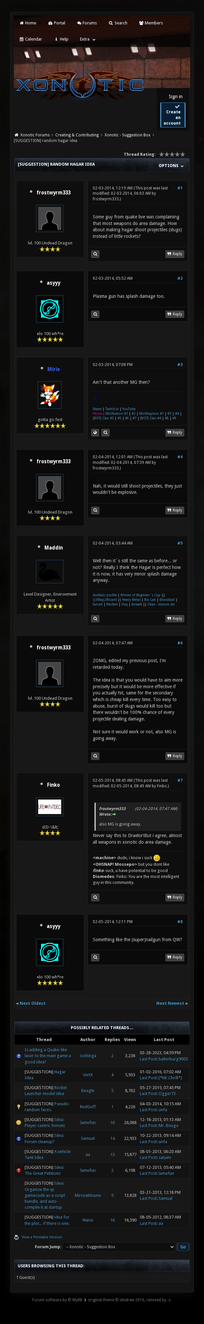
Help (61, 39)
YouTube (129, 409)
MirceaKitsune (88, 1195)
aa (88, 1154)
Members (151, 22)
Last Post (148, 1058)
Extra (84, 39)
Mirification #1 (117, 413)
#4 (177, 413)
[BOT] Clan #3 (103, 418)
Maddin (53, 548)
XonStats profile (105, 595)
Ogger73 (167, 1093)
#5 (119, 418)
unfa (163, 1109)
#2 (180, 278)
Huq (124, 604)
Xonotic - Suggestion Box (127, 135)
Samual (88, 1138)
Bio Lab (150, 600)
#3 (180, 364)
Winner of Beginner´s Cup (140, 595)
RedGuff (88, 1106)
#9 (174, 418)
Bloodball (167, 600)
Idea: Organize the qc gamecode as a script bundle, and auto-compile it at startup (45, 1195)
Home (27, 22)
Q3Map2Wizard (105, 600)
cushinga (88, 1055)
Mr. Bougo (169, 1125)
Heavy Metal (131, 600)
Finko (53, 785)
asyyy (53, 283)
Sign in (176, 96)
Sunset (98, 604)
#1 (180, 188)
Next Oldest (33, 1003)
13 (112, 1154)
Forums (87, 22)
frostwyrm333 (53, 193)
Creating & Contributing (77, 135)
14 (112, 1138)
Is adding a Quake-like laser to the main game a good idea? (48, 1055)
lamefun (88, 1122)
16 (112, 1122)
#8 (167, 418)
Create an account (172, 115)
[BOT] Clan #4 (150, 418)
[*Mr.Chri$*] (170, 1077)
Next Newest (170, 1003)
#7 (135, 418)
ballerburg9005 (173, 1058)
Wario (87, 1220)
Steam (97, 409)
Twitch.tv (112, 409)
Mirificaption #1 (151, 413)
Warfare (112, 604)
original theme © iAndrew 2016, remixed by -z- (130, 1300)
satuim (165, 1157)
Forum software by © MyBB (57, 1300)
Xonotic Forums (35, 135)
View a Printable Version (42, 1237)
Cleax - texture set (161, 604)
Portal (56, 22)
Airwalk (136, 604)
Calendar (30, 39)
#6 (127, 418)
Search (117, 22)
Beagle (87, 1090)
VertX (88, 1074)
